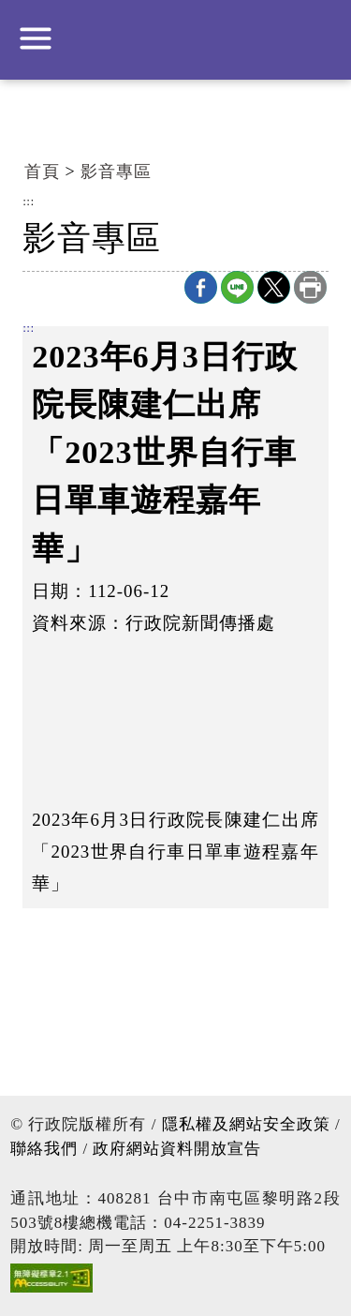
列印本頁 (310, 287)
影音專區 (116, 171)
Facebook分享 (200, 287)
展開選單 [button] (35, 38)
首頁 (42, 171)
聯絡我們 (44, 1149)
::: (28, 202)
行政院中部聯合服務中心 (176, 37)
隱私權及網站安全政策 (246, 1124)
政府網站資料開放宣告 (177, 1149)
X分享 (273, 287)
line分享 (237, 287)
